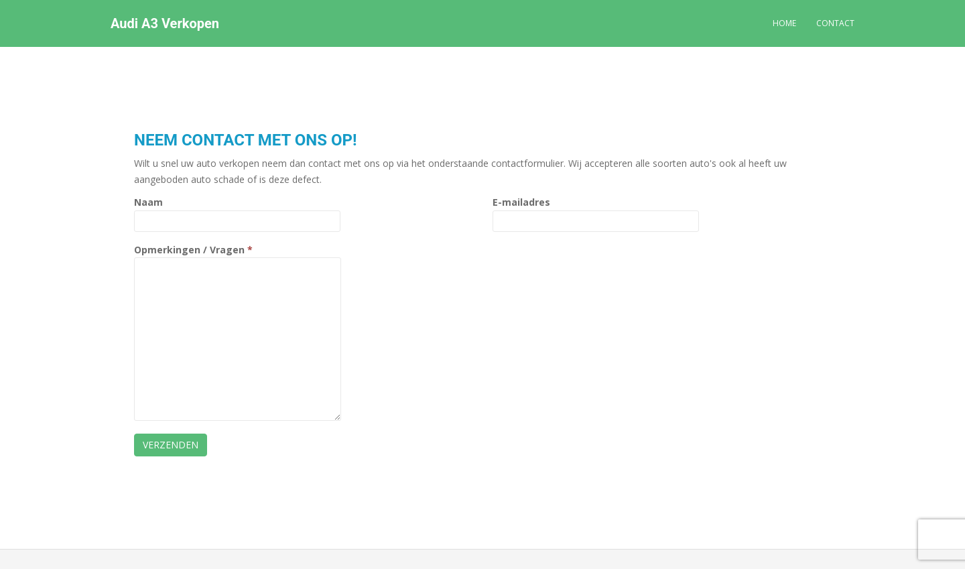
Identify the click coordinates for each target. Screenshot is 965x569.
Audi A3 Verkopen (165, 23)
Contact (835, 23)
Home (784, 23)
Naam (237, 211)
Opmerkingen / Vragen (237, 257)
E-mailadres (596, 211)
